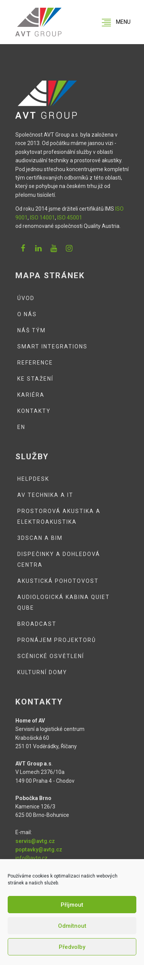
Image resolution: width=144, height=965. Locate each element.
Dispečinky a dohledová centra (58, 559)
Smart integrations (52, 346)
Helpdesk (33, 479)
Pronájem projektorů (56, 640)
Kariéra (31, 395)
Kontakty (34, 411)
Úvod (26, 298)
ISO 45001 (69, 217)
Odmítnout (72, 925)
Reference (35, 363)
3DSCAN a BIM (40, 538)
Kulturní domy (42, 672)
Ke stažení (35, 379)
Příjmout (72, 904)
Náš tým (31, 330)
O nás (27, 314)
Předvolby (72, 947)
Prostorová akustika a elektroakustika (59, 516)
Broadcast (36, 624)
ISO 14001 (42, 217)
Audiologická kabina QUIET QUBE (63, 602)
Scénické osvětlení (50, 656)
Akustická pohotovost (58, 581)
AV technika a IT (45, 495)
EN (21, 427)
